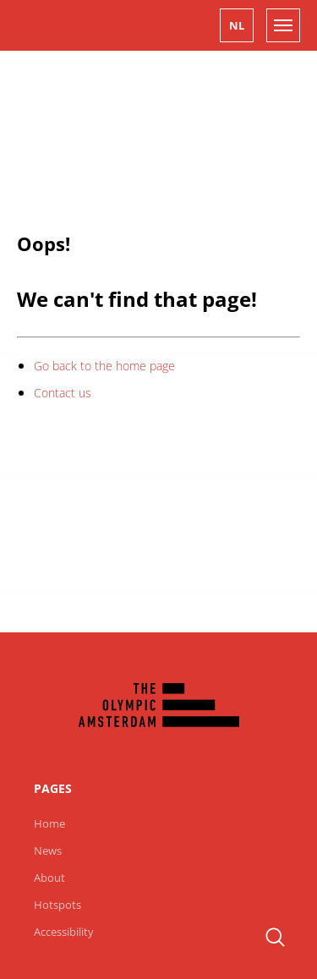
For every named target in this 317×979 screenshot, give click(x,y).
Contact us (62, 393)
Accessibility (64, 931)
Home (49, 823)
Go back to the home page (104, 366)
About (49, 877)
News (48, 850)
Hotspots (57, 904)
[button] (237, 25)
